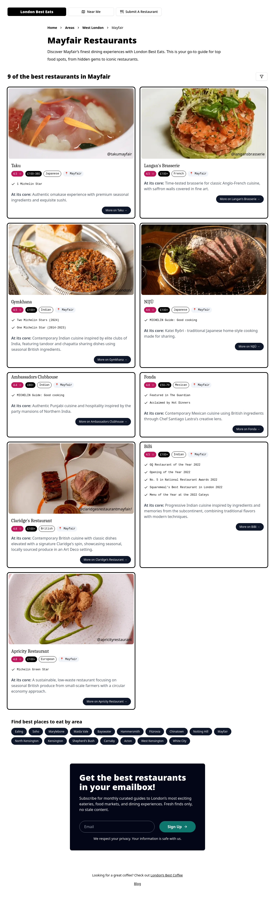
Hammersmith (130, 731)
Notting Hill (200, 731)
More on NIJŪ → (249, 346)
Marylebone (56, 731)
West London (93, 27)
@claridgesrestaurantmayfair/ (105, 509)
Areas (69, 27)
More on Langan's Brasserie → (240, 199)
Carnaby (109, 741)
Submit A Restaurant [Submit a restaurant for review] (139, 11)
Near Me (90, 11)
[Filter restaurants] (261, 76)
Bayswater (104, 731)
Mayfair (223, 731)
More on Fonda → (248, 429)
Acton (128, 741)
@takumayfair (119, 154)
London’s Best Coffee (166, 875)
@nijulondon (253, 290)
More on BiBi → (250, 527)
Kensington (55, 741)
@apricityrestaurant (114, 639)
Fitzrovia (154, 731)
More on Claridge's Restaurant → (105, 560)
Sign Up (177, 826)
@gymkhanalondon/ (114, 290)
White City (179, 741)
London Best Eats (36, 11)
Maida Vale (81, 731)
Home (52, 27)
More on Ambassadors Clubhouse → (103, 422)
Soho (35, 731)
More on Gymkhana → (112, 360)
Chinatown (177, 731)
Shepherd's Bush (84, 741)
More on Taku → (116, 210)
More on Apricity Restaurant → (107, 701)
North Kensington (26, 741)
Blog (137, 883)
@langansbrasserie (248, 154)
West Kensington (152, 741)
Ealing (19, 731)
